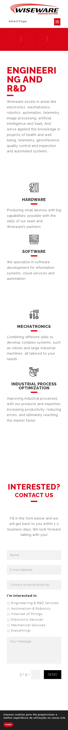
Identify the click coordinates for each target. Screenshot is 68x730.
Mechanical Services (26, 625)
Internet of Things (24, 614)
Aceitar (8, 724)
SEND (52, 674)
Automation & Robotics (29, 608)
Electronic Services (25, 619)
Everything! (19, 630)
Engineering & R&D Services (33, 603)
